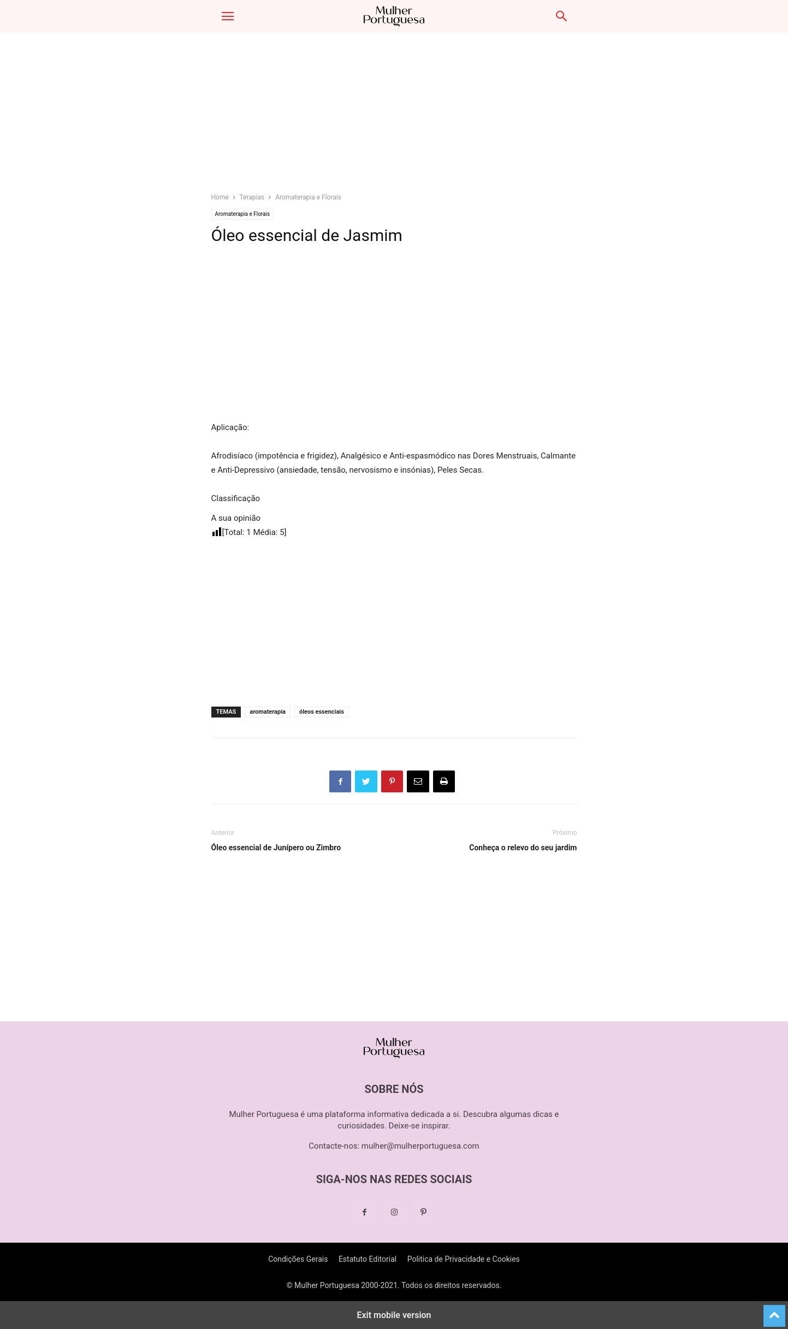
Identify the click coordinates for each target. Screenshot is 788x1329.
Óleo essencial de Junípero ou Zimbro (276, 847)
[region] (394, 117)
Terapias (252, 197)
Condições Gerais (298, 1259)
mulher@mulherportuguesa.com (420, 1146)
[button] (227, 16)
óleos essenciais (321, 711)
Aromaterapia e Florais (308, 197)
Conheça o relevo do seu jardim (523, 847)
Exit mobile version (394, 1315)
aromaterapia (268, 711)
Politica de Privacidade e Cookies (463, 1259)
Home (220, 197)
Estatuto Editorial (367, 1259)
